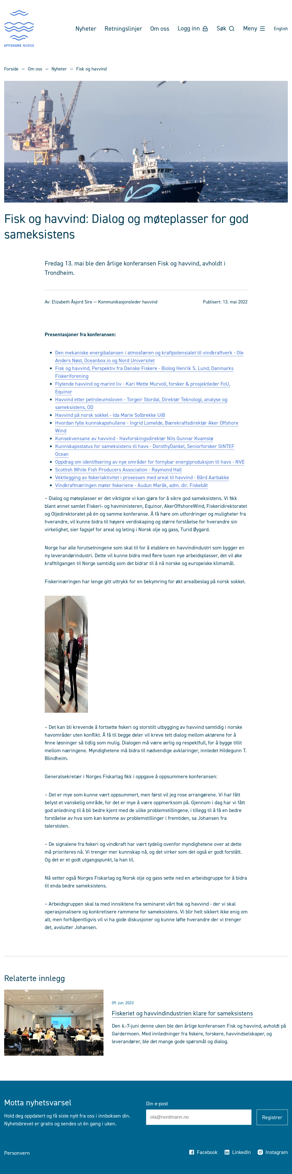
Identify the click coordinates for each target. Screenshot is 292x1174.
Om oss (35, 69)
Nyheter (59, 69)
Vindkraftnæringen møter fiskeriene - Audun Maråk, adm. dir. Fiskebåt (131, 485)
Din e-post (157, 1103)
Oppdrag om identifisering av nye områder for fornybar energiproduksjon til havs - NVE (150, 461)
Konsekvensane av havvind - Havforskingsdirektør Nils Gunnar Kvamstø (134, 438)
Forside (11, 69)
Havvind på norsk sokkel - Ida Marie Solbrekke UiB (110, 415)
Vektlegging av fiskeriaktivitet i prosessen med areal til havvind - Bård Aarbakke (142, 477)
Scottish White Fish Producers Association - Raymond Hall (118, 469)
